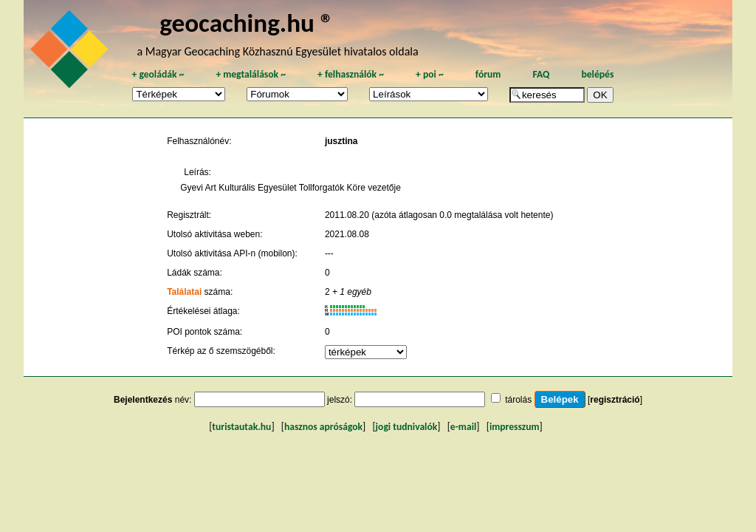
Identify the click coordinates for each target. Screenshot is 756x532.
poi (429, 74)
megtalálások (250, 74)
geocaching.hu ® (246, 22)
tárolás (518, 400)
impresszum (514, 426)
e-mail (463, 426)
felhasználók (351, 74)
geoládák (157, 74)
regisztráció (614, 400)
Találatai (184, 292)
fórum (488, 74)
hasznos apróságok (323, 426)
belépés (597, 74)
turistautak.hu (241, 426)
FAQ (540, 74)
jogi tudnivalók (407, 426)
